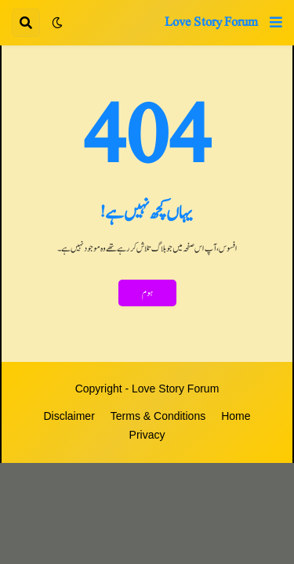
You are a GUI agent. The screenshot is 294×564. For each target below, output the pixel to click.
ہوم (147, 293)
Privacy (147, 434)
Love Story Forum (211, 22)
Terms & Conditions (158, 416)
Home (235, 416)
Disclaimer (68, 416)
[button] (276, 23)
